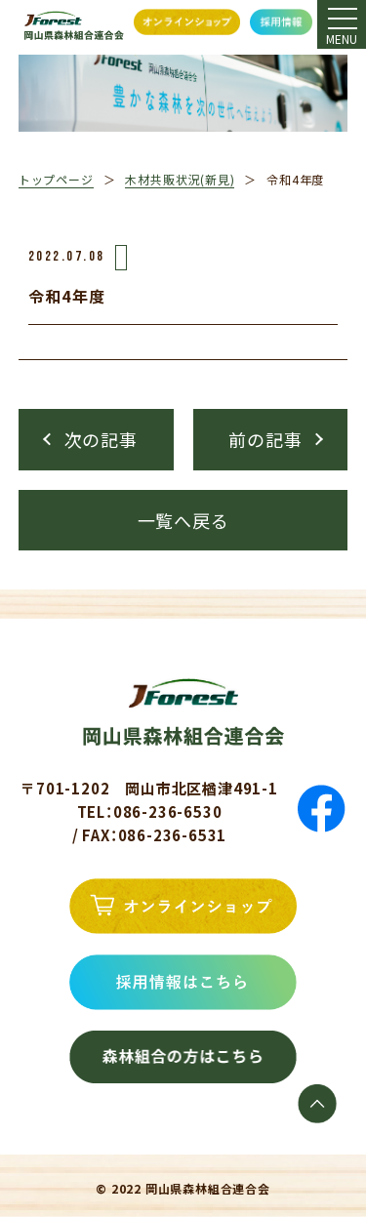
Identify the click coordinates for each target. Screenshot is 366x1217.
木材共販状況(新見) (179, 179)
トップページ (56, 179)
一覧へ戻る (183, 520)
